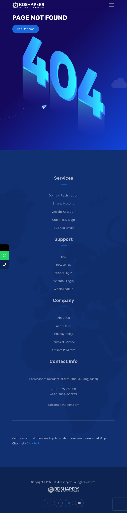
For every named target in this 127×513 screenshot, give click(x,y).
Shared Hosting (63, 208)
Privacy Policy (63, 338)
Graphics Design (63, 224)
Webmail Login (63, 285)
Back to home (25, 29)
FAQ (63, 261)
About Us (63, 322)
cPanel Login (63, 277)
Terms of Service (63, 346)
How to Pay (63, 269)
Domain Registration (63, 200)
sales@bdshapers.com (63, 409)
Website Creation (63, 216)
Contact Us (63, 330)
